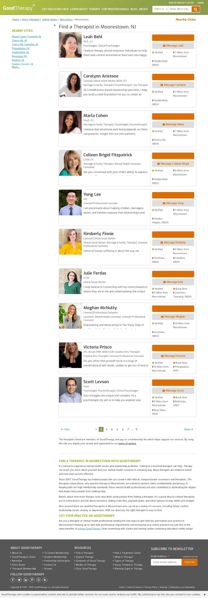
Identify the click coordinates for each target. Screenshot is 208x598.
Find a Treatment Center (128, 552)
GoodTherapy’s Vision (24, 556)
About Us (17, 552)
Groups (48, 568)
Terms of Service (134, 587)
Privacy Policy (151, 587)
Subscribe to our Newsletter (182, 587)
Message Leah (173, 45)
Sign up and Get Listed (181, 3)
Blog (133, 9)
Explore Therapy (85, 556)
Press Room (18, 564)
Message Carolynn (173, 84)
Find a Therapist (84, 552)
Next (187, 429)
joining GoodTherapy (89, 528)
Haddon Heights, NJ (22, 64)
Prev (67, 429)
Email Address (160, 556)
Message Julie (173, 282)
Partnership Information (57, 560)
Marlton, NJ (18, 60)
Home (122, 587)
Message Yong (173, 203)
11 (136, 429)
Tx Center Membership (56, 552)
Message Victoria (173, 355)
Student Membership (55, 556)
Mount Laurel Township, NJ (26, 36)
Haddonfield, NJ (20, 52)
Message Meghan (173, 316)
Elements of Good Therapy (90, 560)
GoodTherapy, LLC (42, 587)
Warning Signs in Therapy (129, 568)
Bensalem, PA (19, 56)
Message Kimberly (173, 242)
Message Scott (173, 390)
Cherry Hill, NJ (19, 40)
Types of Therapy (124, 560)
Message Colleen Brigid (173, 163)
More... (16, 67)
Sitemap (163, 587)
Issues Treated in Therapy (129, 564)
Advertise (17, 560)
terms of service (127, 443)
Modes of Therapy (86, 564)
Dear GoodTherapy (86, 568)
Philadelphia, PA (20, 48)
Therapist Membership (24, 568)
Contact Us (50, 564)
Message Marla (173, 124)
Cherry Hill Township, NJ (25, 44)
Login (200, 3)
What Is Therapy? (124, 556)
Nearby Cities (186, 20)
